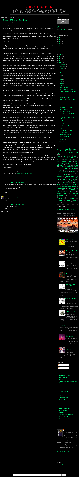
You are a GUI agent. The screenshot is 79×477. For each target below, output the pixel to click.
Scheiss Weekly (63, 410)
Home (28, 249)
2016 (60, 48)
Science (69, 195)
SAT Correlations (64, 103)
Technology (71, 198)
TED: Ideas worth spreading (66, 414)
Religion (66, 189)
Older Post (54, 249)
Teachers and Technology (66, 134)
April (61, 81)
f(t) (59, 393)
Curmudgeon (39, 6)
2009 (60, 62)
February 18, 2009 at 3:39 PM (20, 197)
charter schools (66, 202)
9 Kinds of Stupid (71, 153)
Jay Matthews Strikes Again (66, 120)
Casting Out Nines (63, 379)
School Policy (62, 193)
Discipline (76, 165)
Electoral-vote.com (63, 391)
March (61, 83)
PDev (58, 184)
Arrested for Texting (64, 97)
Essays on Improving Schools (69, 166)
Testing (19, 22)
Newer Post (3, 249)
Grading (59, 170)
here (28, 198)
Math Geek (65, 181)
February (62, 85)
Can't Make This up (69, 158)
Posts (60, 365)
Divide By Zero (62, 385)
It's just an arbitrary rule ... (71, 262)
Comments (61, 367)
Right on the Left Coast (64, 408)
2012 (60, 56)
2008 (60, 141)
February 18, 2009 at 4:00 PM (18, 204)
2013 (60, 54)
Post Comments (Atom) (12, 252)
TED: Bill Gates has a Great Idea (67, 95)
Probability (74, 186)
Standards (62, 197)
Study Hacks (62, 412)
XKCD (60, 423)
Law (69, 179)
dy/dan (60, 387)
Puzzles (70, 188)
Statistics (69, 197)
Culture (76, 161)
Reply (6, 192)
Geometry (73, 168)
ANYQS (63, 155)
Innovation (60, 177)
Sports (76, 195)
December (62, 64)
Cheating (59, 159)
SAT (58, 191)
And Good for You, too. (65, 111)
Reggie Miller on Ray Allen (71, 273)
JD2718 (61, 395)
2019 (60, 41)
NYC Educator (62, 401)
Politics (75, 184)
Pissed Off (61, 404)
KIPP (64, 179)
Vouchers (75, 200)
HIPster (58, 171)
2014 (60, 52)
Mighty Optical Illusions (65, 399)
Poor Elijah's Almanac (66, 186)
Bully (75, 156)
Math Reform (74, 181)
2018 (60, 43)
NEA (75, 182)
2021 (60, 37)
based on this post (20, 98)
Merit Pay (62, 182)
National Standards (64, 109)
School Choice (71, 191)
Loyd (58, 181)
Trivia (68, 200)
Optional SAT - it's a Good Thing (15, 20)
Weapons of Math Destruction (66, 418)
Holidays (72, 171)
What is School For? (64, 136)
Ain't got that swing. (64, 125)
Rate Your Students (64, 406)
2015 (60, 50)
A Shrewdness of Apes (64, 375)
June (61, 77)
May (61, 79)
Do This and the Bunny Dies (65, 209)
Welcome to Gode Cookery (65, 421)
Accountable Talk (63, 377)
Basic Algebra (66, 156)
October (62, 68)
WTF (58, 202)
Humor (59, 173)
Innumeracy (69, 177)
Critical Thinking (66, 161)
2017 (60, 45)
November (62, 66)
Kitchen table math (63, 397)
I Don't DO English (70, 173)
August (62, 72)
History (65, 171)
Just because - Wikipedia (66, 107)
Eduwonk (61, 389)
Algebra (70, 155)
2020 (60, 39)
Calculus (59, 158)
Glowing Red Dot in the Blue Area (67, 123)
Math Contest (63, 29)
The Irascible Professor (65, 416)
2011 (60, 58)
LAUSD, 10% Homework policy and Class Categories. (70, 286)
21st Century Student (63, 151)
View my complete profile (64, 451)
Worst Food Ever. (64, 87)
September (63, 70)
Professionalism (61, 188)
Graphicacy (67, 169)
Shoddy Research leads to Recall (67, 89)
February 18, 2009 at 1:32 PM (18, 182)
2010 (60, 60)
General (15, 22)
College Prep (9, 22)
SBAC (64, 191)
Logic (74, 179)
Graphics (74, 169)
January (62, 139)
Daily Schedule (65, 163)
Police (66, 184)
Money (69, 182)
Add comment (4, 211)
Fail (61, 168)
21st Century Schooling (66, 149)
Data (69, 165)
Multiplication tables (69, 239)
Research (72, 189)
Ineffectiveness (70, 176)
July (61, 75)
